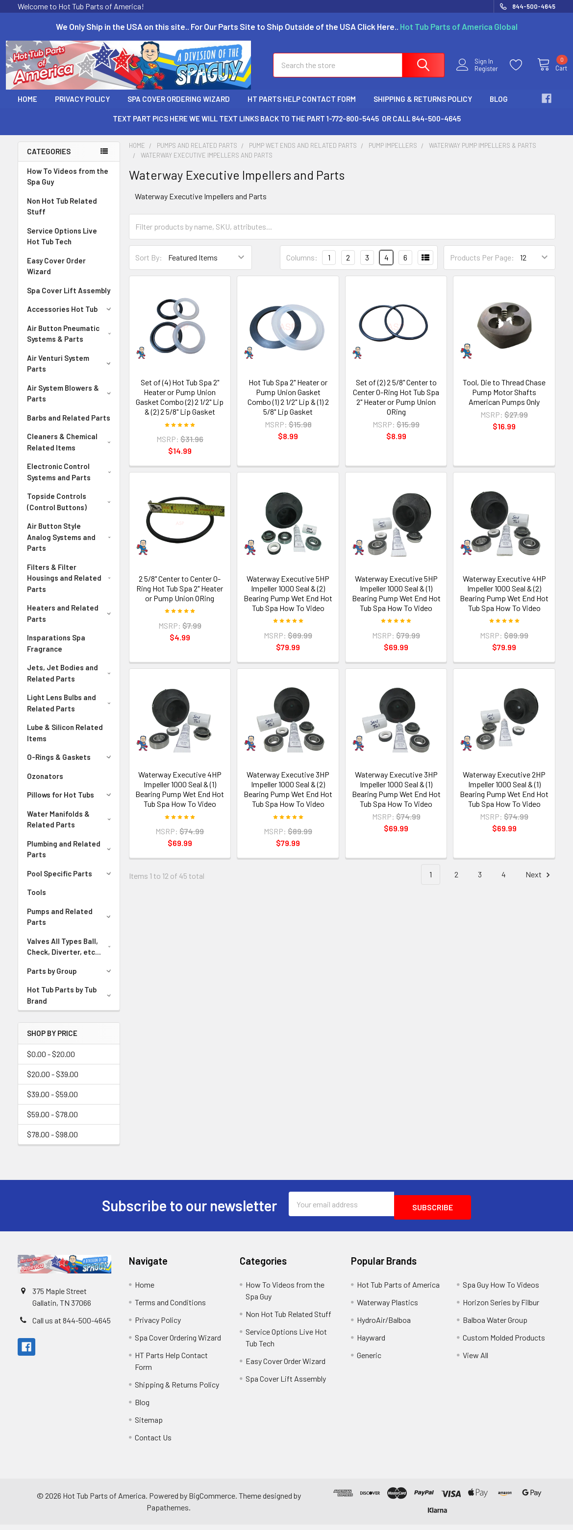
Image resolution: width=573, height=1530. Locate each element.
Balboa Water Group (495, 1325)
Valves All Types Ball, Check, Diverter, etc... (71, 955)
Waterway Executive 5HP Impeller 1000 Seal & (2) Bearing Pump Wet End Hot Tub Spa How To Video (288, 602)
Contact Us (153, 1442)
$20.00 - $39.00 (52, 1082)
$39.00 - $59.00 (52, 1102)
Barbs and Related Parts (68, 426)
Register (478, 74)
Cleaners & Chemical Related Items (71, 451)
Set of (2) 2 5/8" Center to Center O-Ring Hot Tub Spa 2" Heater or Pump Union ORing (396, 405)
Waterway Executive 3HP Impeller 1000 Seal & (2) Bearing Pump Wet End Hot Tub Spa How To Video (288, 797)
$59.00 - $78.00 (52, 1123)
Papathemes (168, 1512)
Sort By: (148, 266)
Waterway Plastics (387, 1307)
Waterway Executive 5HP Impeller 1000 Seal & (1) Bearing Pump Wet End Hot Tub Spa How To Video (396, 602)
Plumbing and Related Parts (71, 858)
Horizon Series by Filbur (501, 1307)
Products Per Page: (482, 266)
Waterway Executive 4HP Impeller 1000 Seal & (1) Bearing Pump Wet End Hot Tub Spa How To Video (179, 797)
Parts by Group (70, 979)
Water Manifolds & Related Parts (71, 828)
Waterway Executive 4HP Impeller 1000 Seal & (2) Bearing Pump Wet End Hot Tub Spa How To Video (504, 602)
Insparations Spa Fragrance (56, 652)
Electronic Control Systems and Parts (71, 481)
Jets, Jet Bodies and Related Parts (71, 682)
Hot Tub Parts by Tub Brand (70, 1004)
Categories (49, 160)
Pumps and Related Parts (70, 926)
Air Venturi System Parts (70, 372)
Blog (499, 107)
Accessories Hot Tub (70, 317)
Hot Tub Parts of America (398, 1290)
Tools (36, 900)
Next (539, 883)
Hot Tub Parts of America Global (459, 26)
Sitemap (149, 1425)
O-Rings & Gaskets (70, 765)
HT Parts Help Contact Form (302, 107)
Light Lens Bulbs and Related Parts (71, 712)
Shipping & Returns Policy (423, 107)
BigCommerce (212, 1501)
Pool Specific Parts (70, 882)
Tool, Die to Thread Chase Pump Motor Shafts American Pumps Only (504, 400)
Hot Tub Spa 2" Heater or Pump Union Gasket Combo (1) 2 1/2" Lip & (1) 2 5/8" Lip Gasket (288, 405)
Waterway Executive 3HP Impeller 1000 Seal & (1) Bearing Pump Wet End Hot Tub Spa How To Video (396, 797)
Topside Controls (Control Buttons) (71, 510)
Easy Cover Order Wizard (56, 275)
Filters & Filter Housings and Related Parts (71, 586)
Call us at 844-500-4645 (71, 1325)
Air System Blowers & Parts (71, 402)
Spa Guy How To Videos (501, 1290)
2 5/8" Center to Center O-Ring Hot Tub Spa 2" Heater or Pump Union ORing (179, 597)
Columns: (302, 266)
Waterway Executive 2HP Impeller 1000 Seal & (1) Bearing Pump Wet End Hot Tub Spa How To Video (504, 797)
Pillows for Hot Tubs (70, 803)
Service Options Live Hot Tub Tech (62, 245)
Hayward (371, 1342)
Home (27, 107)
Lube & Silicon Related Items (65, 741)
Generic (369, 1360)
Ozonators (45, 784)
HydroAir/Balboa (384, 1325)
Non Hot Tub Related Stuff (62, 215)
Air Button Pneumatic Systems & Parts (71, 342)
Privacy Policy (82, 107)
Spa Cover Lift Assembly (68, 299)
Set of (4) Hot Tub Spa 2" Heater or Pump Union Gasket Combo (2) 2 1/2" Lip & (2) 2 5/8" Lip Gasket (180, 405)
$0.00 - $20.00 (51, 1062)
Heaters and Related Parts (70, 622)
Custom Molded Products (504, 1342)
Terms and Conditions (170, 1307)
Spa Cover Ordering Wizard (178, 107)
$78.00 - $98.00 (52, 1143)
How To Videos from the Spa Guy (67, 185)
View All (475, 1360)
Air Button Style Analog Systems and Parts (71, 545)
